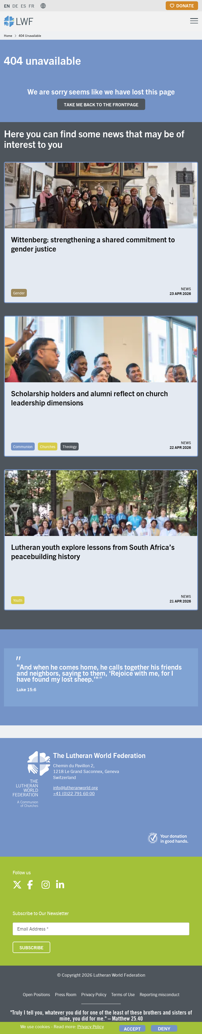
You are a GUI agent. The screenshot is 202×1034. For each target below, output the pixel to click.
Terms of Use (123, 994)
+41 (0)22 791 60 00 (74, 793)
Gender (19, 292)
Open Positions (36, 994)
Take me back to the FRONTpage (101, 104)
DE (15, 6)
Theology (70, 446)
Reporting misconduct (159, 994)
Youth (17, 600)
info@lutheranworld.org (75, 787)
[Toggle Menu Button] (194, 20)
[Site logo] (18, 21)
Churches (47, 446)
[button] (43, 5)
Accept (132, 1029)
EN (7, 6)
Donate (185, 5)
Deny (164, 1028)
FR (31, 6)
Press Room (65, 994)
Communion (23, 446)
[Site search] (181, 21)
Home (8, 35)
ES (23, 6)
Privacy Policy (93, 994)
